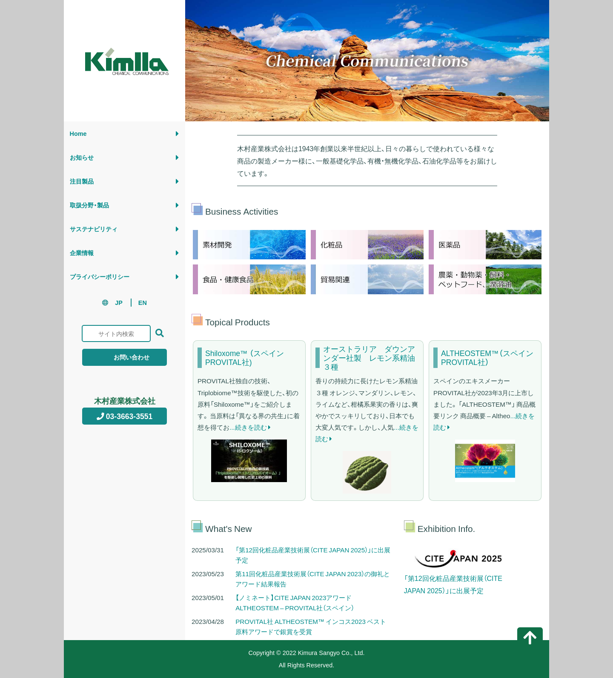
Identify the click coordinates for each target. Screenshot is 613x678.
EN (142, 302)
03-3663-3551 (125, 416)
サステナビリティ (93, 228)
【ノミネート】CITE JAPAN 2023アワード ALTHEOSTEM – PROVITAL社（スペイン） (294, 602)
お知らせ (82, 157)
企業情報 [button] (82, 252)
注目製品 (82, 181)
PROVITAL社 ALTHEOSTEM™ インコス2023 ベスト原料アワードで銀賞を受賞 (310, 626)
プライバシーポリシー (99, 276)
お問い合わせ (124, 357)
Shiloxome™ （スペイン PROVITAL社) (244, 358)
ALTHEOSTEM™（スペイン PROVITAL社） (487, 358)
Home (78, 133)
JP (119, 302)
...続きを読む (250, 427)
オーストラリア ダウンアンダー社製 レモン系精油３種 (369, 358)
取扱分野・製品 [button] (89, 205)
